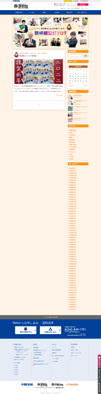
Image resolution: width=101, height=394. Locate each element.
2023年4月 (72, 249)
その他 (71, 156)
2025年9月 (72, 180)
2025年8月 (72, 182)
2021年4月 (72, 307)
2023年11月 (73, 232)
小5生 (16, 372)
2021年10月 (73, 292)
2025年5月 (72, 189)
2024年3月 (72, 223)
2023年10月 (73, 235)
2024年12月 (73, 201)
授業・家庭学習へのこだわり (22, 349)
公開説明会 (72, 130)
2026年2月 (72, 168)
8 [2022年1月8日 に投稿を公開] (83, 74)
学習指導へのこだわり (20, 357)
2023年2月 (72, 254)
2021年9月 (72, 295)
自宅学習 (72, 135)
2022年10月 (73, 264)
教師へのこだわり (19, 347)
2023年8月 (72, 240)
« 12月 (71, 85)
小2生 (16, 365)
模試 (70, 132)
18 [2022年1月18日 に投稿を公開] (72, 78)
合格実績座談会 (38, 354)
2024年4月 (72, 221)
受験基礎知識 (74, 344)
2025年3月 (72, 194)
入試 (70, 154)
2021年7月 (72, 299)
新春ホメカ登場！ (29, 56)
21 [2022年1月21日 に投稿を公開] (81, 78)
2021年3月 (72, 309)
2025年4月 (72, 192)
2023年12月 (73, 230)
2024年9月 (72, 209)
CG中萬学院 (76, 1)
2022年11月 (73, 261)
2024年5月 (72, 218)
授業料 (44, 12)
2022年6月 (72, 273)
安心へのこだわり (19, 359)
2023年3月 (72, 252)
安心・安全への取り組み (73, 8)
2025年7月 (72, 185)
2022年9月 (72, 266)
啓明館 (68, 1)
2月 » (85, 85)
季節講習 (44, 53)
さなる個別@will (84, 1)
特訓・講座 (72, 144)
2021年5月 (72, 304)
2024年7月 (72, 213)
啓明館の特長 (18, 12)
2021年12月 (73, 287)
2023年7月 (72, 242)
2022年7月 (72, 271)
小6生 (16, 374)
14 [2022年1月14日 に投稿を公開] (81, 76)
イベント (72, 151)
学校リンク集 (74, 350)
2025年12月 (73, 173)
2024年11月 (73, 204)
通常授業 (72, 140)
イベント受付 (55, 358)
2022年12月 (73, 259)
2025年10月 (73, 177)
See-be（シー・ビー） (21, 351)
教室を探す (69, 12)
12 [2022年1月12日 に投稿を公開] (75, 76)
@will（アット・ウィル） (22, 354)
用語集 (72, 347)
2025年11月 (73, 175)
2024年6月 (72, 216)
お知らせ (54, 344)
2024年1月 (72, 228)
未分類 (71, 159)
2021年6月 (72, 302)
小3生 (16, 367)
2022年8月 (72, 268)
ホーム (64, 8)
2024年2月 (72, 225)
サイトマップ (85, 8)
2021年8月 (72, 297)
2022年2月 (72, 283)
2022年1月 (72, 285)
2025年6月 (72, 187)
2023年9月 (72, 237)
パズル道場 (72, 147)
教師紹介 (54, 352)
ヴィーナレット (20, 352)
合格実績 (56, 12)
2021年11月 (73, 290)
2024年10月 (73, 206)
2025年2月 (72, 197)
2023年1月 (72, 256)
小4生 (16, 370)
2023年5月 (72, 247)
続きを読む (59, 95)
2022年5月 (72, 275)
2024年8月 (72, 211)
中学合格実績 (37, 352)
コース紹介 (32, 12)
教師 (38, 53)
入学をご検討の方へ (82, 12)
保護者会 (72, 149)
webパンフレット (76, 352)
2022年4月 (72, 278)
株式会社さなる (60, 387)
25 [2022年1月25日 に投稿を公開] (72, 81)
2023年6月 (72, 244)
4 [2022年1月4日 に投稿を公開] (72, 74)
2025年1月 (72, 199)
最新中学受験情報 (56, 350)
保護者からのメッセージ (40, 350)
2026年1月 (72, 170)
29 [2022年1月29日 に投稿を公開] (83, 81)
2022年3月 (72, 280)
